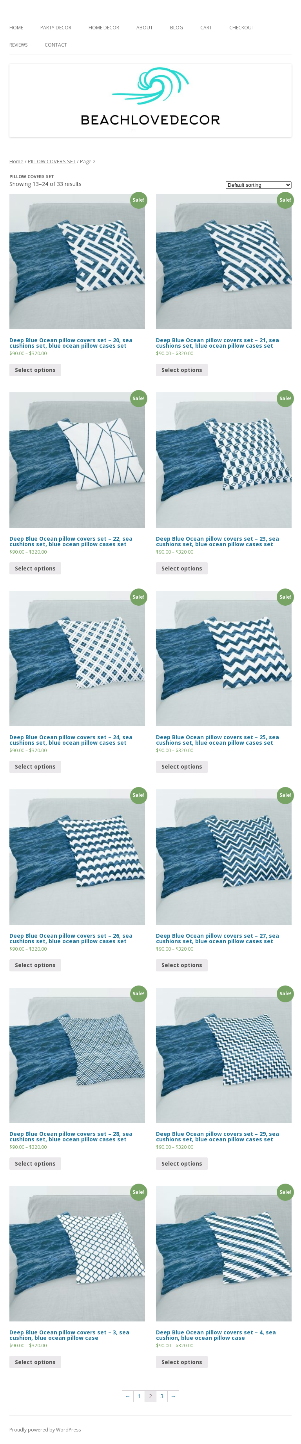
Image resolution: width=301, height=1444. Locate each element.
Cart (206, 27)
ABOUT (144, 27)
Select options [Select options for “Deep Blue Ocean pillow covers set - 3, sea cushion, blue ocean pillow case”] (35, 1362)
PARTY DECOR (55, 27)
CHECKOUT (241, 27)
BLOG (176, 27)
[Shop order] (259, 185)
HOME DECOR (104, 27)
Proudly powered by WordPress (45, 1429)
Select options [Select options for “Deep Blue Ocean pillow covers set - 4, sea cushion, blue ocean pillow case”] (181, 1362)
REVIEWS (18, 45)
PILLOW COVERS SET (52, 161)
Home (16, 161)
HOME (16, 27)
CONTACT (56, 45)
